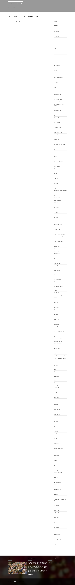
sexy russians (56, 431)
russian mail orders (57, 414)
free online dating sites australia (59, 234)
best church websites (57, 94)
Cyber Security (56, 178)
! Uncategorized (56, 28)
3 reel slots (56, 48)
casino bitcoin (56, 129)
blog (54, 115)
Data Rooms (56, 183)
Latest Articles (56, 307)
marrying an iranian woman (58, 341)
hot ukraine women (57, 270)
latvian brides (56, 314)
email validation (56, 207)
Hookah (55, 258)
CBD (54, 149)
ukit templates (56, 474)
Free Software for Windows (59, 241)
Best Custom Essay (57, 96)
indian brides (56, 281)
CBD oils (55, 156)
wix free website (57, 529)
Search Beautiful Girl (57, 423)
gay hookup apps (57, 246)
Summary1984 (56, 455)
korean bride (56, 302)
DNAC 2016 (15, 3)
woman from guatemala (58, 536)
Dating (55, 185)
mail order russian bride (58, 333)
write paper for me (57, 541)
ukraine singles (56, 484)
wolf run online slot (57, 534)
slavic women (56, 438)
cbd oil (55, 151)
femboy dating (56, 214)
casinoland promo (57, 139)
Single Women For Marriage (59, 436)
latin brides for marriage (58, 309)
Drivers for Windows (57, 197)
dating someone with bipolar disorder (60, 190)
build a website (56, 120)
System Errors (56, 457)
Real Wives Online (57, 389)
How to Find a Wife (57, 279)
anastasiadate (56, 67)
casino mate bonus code (58, 132)
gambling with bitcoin (57, 243)
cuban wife (56, 173)
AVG (54, 92)
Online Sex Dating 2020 (58, 374)
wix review (55, 532)
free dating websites (57, 229)
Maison (55, 336)
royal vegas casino (57, 399)
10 (54, 41)
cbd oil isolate (56, 154)
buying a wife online (57, 127)
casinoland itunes (57, 137)
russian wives (56, 419)
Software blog (56, 443)
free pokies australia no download (60, 236)
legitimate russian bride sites (59, 316)
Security (55, 426)
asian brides (56, 82)
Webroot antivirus (57, 507)
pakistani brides (56, 376)
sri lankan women (57, 450)
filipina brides (56, 217)
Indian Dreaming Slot (57, 284)
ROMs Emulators (57, 397)
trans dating (56, 470)
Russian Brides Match (57, 406)
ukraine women (56, 487)
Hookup (55, 260)
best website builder (57, 110)
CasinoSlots (56, 146)
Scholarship (56, 421)
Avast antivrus (56, 89)
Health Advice (56, 251)
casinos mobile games (57, 141)
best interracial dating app (58, 101)
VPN (54, 502)
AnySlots (55, 75)
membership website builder (59, 346)
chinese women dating (58, 168)
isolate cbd (55, 297)
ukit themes (56, 477)
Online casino (56, 365)
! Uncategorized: (56, 31)
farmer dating (56, 212)
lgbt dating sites (56, 319)
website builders (56, 510)
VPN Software (56, 505)
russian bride (56, 404)
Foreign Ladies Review (58, 224)
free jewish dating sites (58, 231)
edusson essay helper (57, 202)
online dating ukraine (57, 371)
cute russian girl (56, 175)
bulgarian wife (56, 124)
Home (9, 13)
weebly (55, 522)
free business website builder (59, 226)
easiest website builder (58, 200)
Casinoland (56, 134)
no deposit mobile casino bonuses (60, 358)
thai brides (55, 460)
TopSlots (55, 462)
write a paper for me (57, 539)
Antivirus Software (57, 72)
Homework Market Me (58, 255)
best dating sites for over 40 (59, 99)
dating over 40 (56, 188)
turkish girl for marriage (58, 472)
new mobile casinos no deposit (59, 355)
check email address (57, 163)
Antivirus (55, 70)
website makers (56, 519)
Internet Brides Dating (58, 295)
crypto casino (56, 171)
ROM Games (56, 394)
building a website (57, 122)
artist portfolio (56, 79)
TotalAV (55, 465)
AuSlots (55, 87)
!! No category (56, 36)
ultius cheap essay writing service (60, 496)
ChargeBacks (56, 158)
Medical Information (57, 343)
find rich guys (56, 222)
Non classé (56, 360)
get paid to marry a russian (58, 248)
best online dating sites (58, 107)
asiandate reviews (57, 84)
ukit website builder (57, 479)
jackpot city (56, 299)
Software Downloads (57, 445)
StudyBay (55, 453)
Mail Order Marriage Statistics (59, 331)
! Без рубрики (56, 33)
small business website (58, 440)
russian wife (56, 416)
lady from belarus (57, 304)
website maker (56, 517)
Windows (55, 524)
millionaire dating (57, 348)
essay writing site (57, 209)
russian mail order (57, 409)
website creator (56, 515)
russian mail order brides (58, 411)
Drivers (55, 195)
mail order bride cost (57, 329)
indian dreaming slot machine (59, 286)
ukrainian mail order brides (58, 491)
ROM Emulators (56, 392)
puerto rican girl (56, 387)
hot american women (57, 263)
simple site (55, 433)
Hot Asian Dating (57, 265)
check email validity (57, 166)
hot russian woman (57, 268)
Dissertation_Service (57, 192)
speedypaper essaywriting (58, 448)
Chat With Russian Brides (58, 161)
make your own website (58, 338)
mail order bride (56, 326)
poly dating (56, 385)
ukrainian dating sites (57, 489)
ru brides (55, 402)
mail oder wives (56, 324)
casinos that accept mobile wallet (60, 144)
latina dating (56, 312)
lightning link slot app (57, 321)
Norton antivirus (57, 363)
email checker (56, 205)
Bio (54, 112)
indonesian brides (57, 292)
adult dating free (57, 65)
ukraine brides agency (57, 482)
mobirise (55, 353)
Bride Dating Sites (57, 117)
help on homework (57, 253)
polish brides (56, 382)
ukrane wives (56, 494)
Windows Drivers (57, 527)
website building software (58, 512)
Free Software (56, 239)
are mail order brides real (58, 77)
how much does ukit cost (58, 276)
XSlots (55, 544)
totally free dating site (58, 467)
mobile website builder (58, 350)
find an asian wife (57, 219)
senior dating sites (57, 428)
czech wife (55, 180)
